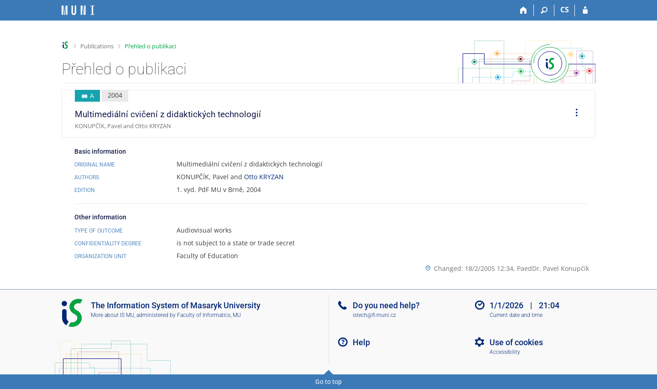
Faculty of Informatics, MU (209, 315)
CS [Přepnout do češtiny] (564, 10)
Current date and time (516, 315)
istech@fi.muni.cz (374, 315)
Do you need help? (386, 305)
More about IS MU (112, 315)
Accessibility (505, 352)
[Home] (523, 10)
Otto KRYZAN (264, 176)
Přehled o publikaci (150, 46)
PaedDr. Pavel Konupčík (553, 268)
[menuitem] (573, 114)
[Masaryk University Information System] (78, 10)
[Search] (544, 10)
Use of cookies (516, 342)
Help (361, 342)
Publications (97, 46)
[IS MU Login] (585, 10)
